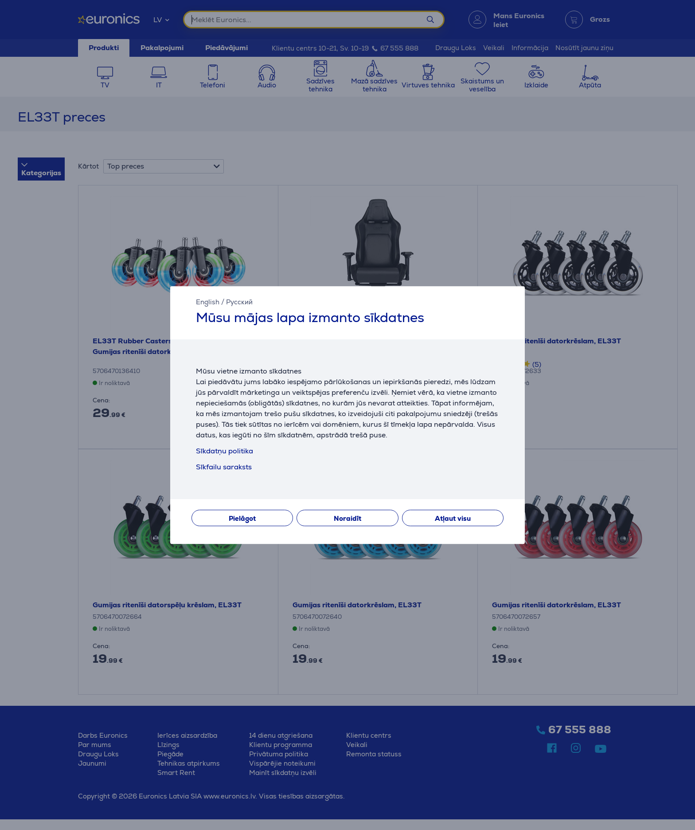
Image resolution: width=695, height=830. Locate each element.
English (207, 302)
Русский (239, 302)
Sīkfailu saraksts (224, 467)
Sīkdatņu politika (224, 451)
